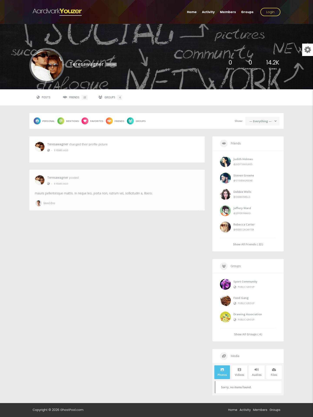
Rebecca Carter (244, 224)
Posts (43, 97)
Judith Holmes (243, 159)
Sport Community (245, 281)
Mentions (68, 120)
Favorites (92, 120)
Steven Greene (243, 175)
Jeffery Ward (242, 208)
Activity (208, 12)
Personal (44, 120)
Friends (75, 97)
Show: (239, 121)
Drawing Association (247, 314)
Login (270, 12)
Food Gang (241, 298)
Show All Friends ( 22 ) (248, 244)
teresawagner (57, 144)
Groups (247, 12)
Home (192, 12)
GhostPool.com (71, 410)
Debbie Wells (242, 192)
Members (228, 12)
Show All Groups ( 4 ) (248, 334)
